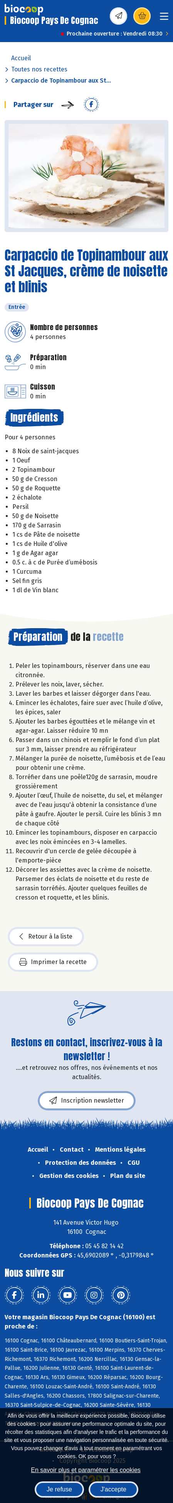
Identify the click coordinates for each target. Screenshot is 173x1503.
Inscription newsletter (86, 1101)
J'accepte (113, 1489)
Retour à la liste (45, 936)
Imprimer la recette (53, 962)
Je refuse (59, 1489)
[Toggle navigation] (164, 19)
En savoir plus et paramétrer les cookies (86, 1470)
